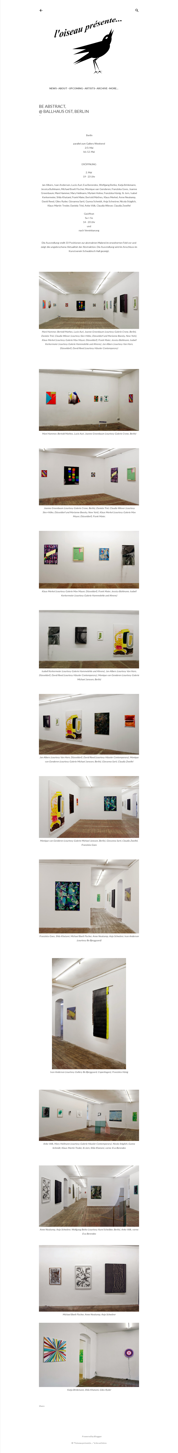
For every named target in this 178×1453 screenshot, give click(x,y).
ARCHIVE (102, 88)
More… (113, 88)
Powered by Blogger (89, 1436)
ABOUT (62, 88)
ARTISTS (90, 88)
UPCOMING (76, 88)
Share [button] (41, 1406)
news (53, 88)
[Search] (137, 9)
